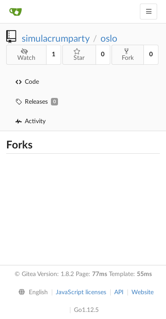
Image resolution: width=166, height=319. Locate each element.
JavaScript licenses (81, 292)
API (119, 292)
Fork (128, 54)
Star (79, 54)
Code (27, 82)
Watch (26, 54)
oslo (108, 38)
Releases (36, 101)
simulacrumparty (55, 38)
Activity (30, 121)
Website (142, 292)
